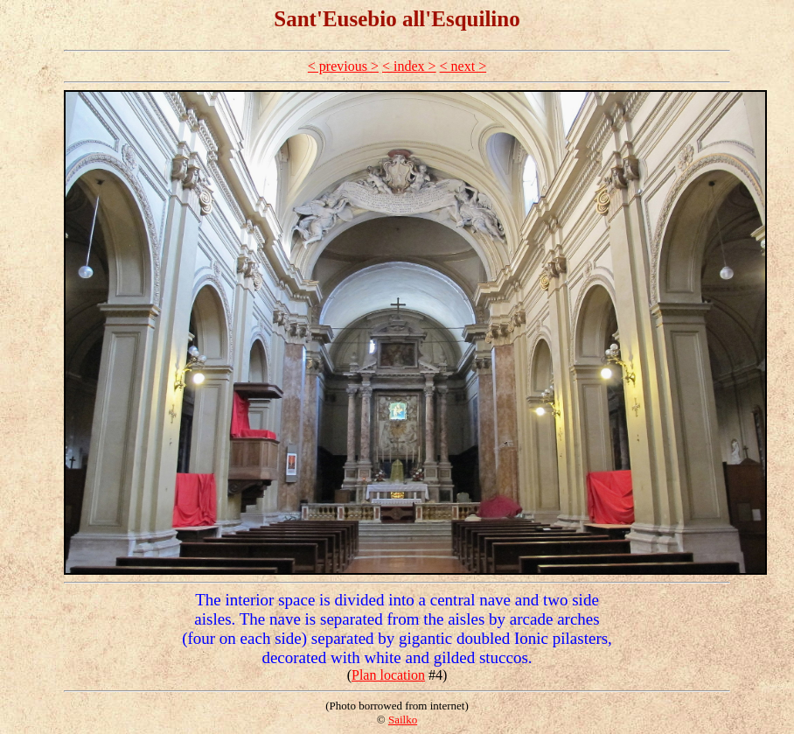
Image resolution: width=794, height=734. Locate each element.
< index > (409, 66)
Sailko (402, 719)
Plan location (388, 675)
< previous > (343, 66)
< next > (463, 66)
